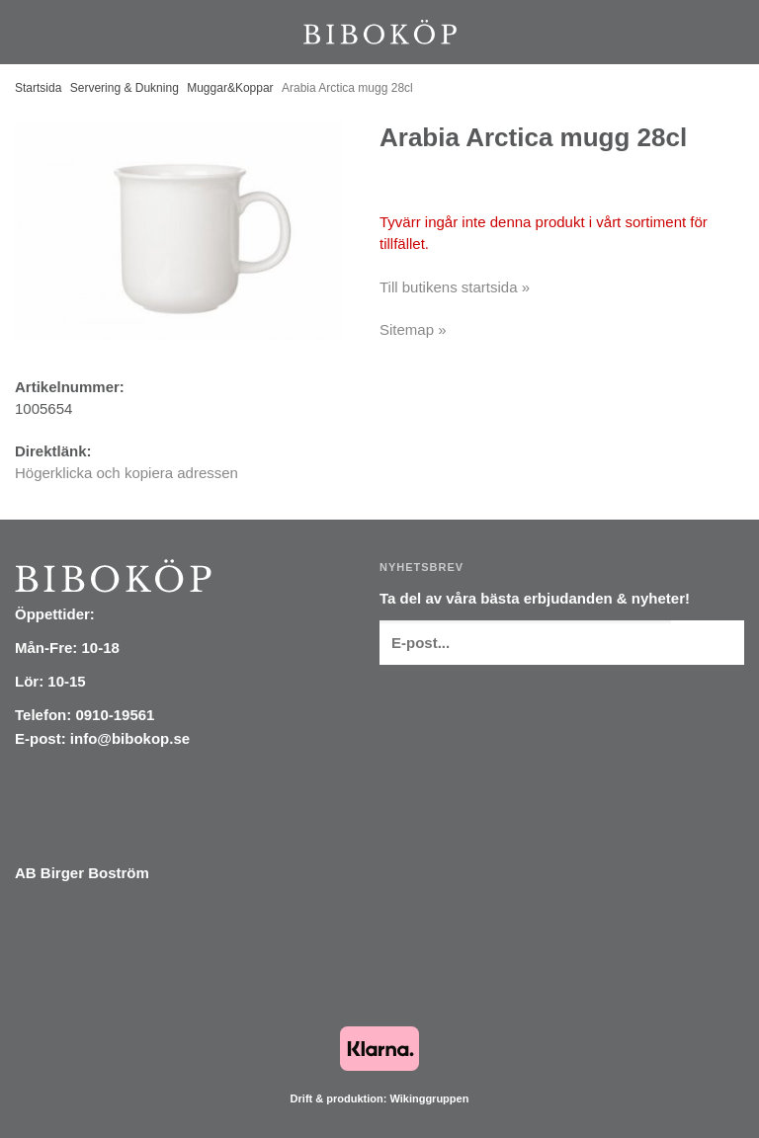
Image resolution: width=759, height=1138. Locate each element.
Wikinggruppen (428, 1098)
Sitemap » (413, 329)
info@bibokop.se (130, 738)
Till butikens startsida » (455, 287)
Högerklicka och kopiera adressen (126, 472)
